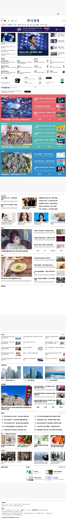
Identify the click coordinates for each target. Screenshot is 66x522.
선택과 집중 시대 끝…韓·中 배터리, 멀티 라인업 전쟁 (8, 43)
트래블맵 (38, 407)
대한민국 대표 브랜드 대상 (11, 434)
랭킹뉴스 (3, 413)
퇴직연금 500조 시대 (7, 380)
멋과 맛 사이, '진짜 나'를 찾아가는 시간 (11, 278)
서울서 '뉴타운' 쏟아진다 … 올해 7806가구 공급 (44, 161)
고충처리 (11, 504)
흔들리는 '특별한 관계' (54, 72)
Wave (31, 24)
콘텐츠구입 (9, 510)
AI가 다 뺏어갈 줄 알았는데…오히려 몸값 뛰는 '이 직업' (15, 426)
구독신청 (7, 504)
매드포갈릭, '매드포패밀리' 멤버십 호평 (8, 445)
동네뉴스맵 (39, 174)
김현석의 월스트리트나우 (5, 60)
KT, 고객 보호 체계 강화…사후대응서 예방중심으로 (55, 347)
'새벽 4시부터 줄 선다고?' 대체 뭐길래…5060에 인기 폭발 (49, 423)
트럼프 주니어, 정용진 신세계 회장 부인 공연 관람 (29, 208)
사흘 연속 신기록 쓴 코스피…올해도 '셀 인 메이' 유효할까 (45, 99)
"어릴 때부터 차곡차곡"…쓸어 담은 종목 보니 (48, 203)
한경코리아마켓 (3, 24)
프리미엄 (42, 24)
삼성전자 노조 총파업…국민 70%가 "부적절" (61, 53)
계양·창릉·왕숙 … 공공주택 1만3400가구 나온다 (13, 174)
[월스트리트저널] (9, 20)
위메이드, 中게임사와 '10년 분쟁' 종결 (30, 353)
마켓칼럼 (18, 60)
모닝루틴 (37, 24)
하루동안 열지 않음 (59, 29)
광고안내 (15, 504)
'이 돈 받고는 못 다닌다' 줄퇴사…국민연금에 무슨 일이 (48, 426)
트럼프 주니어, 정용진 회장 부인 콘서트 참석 (51, 337)
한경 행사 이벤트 (4, 467)
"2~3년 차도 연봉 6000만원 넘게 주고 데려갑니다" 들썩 (48, 416)
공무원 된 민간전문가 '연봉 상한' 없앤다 (61, 41)
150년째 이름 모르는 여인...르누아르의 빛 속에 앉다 (14, 251)
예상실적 (39, 146)
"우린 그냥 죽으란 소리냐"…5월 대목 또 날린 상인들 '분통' (16, 423)
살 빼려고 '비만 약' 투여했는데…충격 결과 (58, 223)
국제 (28, 24)
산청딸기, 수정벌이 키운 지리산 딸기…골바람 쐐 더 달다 (24, 445)
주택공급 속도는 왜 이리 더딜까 (39, 62)
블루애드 (19, 504)
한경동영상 (3, 286)
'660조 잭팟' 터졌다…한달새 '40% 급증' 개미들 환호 (7, 342)
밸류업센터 (59, 174)
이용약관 (29, 510)
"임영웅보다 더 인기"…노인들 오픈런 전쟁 (9, 198)
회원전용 (3, 59)
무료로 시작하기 (27, 91)
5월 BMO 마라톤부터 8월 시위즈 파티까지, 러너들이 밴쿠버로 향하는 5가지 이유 (44, 401)
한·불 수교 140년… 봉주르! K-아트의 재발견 (43, 245)
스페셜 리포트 (4, 365)
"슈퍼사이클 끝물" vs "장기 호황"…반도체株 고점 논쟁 (15, 119)
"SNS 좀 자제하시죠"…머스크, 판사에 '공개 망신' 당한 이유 (44, 133)
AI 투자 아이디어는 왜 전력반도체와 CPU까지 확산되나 (24, 73)
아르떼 (2, 228)
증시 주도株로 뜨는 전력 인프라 (29, 342)
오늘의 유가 (18, 66)
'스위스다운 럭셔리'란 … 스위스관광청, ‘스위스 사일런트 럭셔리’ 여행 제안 (44, 387)
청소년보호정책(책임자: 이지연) (43, 510)
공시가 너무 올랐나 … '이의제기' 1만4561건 (43, 154)
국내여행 (45, 407)
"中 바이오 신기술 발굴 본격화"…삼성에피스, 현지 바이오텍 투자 (11, 359)
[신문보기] (1, 20)
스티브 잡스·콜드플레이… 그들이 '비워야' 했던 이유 (44, 272)
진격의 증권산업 (28, 380)
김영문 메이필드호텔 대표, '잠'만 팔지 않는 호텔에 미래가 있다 (44, 394)
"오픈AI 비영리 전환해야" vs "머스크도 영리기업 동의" (8, 54)
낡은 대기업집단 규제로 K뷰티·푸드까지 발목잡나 (57, 63)
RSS (25, 510)
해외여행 (53, 407)
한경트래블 (3, 384)
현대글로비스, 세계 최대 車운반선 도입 (29, 359)
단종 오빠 (19, 462)
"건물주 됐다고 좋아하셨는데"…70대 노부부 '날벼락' (57, 462)
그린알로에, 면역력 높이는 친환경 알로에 (41, 445)
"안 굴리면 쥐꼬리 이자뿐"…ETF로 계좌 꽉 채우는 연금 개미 (61, 35)
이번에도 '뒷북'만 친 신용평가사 (39, 72)
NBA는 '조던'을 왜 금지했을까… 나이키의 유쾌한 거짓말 (44, 279)
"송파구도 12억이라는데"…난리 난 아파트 (48, 206)
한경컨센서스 (40, 119)
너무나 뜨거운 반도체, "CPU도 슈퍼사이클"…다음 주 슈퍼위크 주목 (8, 73)
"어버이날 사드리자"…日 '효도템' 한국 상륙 (48, 200)
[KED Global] (12, 20)
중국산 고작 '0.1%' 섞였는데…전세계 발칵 (9, 205)
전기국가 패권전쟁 (51, 380)
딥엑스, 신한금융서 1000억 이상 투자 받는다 (51, 353)
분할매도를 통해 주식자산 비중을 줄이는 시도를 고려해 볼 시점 (24, 63)
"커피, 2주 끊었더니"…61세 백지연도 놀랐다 (48, 209)
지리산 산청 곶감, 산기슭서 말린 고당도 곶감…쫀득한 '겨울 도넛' (57, 445)
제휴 (6, 510)
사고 (64, 467)
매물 (49, 174)
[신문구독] (16, 20)
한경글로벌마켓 (9, 24)
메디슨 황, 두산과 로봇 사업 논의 (51, 358)
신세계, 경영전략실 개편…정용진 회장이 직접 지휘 (33, 336)
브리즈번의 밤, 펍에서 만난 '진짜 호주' (42, 258)
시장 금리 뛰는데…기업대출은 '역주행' (61, 47)
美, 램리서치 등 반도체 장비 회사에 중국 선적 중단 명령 (7, 348)
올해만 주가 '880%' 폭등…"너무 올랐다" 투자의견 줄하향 (45, 113)
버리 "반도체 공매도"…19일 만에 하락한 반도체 (8, 68)
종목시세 (49, 146)
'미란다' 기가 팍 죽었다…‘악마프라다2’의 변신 (44, 230)
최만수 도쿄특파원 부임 (27, 347)
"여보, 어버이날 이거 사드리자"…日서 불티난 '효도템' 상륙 (16, 416)
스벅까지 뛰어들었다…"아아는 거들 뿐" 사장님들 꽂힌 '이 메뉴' (51, 342)
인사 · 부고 (61, 467)
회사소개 (3, 504)
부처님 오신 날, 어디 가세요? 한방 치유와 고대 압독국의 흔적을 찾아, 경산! (16, 408)
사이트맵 (18, 510)
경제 (22, 24)
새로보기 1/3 (62, 334)
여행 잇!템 (60, 407)
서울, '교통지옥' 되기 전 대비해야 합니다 (8, 462)
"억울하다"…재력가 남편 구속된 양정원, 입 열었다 (24, 223)
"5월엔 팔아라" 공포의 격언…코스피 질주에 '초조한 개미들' (49, 430)
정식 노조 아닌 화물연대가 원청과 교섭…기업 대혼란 (8, 47)
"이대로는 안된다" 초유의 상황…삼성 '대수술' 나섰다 (15, 430)
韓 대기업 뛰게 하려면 (38, 67)
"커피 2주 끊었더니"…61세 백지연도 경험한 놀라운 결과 (16, 419)
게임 (34, 24)
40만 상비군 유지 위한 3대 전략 (55, 67)
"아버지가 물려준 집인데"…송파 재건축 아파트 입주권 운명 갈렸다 (41, 462)
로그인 (64, 20)
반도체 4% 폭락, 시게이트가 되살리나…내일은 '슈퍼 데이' (8, 63)
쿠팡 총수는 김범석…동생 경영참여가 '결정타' (30, 52)
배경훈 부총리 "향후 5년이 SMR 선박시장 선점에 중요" (7, 353)
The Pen (3, 450)
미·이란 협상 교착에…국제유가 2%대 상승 (24, 68)
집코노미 (15, 24)
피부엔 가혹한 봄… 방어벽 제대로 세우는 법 (43, 265)
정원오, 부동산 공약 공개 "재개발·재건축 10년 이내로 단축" (8, 51)
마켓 (59, 119)
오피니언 (19, 24)
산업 (25, 24)
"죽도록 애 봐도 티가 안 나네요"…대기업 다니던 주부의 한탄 (8, 223)
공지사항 (28, 467)
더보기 (46, 24)
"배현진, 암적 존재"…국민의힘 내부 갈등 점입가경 (41, 223)
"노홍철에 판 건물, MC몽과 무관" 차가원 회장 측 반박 (44, 168)
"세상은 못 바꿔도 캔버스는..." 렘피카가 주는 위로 (44, 237)
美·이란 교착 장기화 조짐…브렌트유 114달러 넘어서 (7, 337)
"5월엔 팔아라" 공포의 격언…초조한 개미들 (48, 198)
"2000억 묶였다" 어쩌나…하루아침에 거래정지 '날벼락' (48, 419)
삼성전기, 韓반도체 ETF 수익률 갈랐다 (42, 106)
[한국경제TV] (5, 20)
